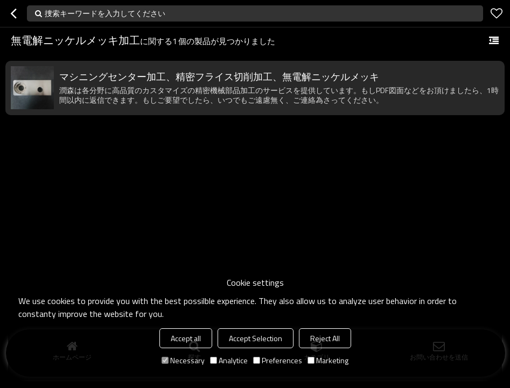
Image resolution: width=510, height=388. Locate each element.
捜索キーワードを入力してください (105, 13)
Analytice (229, 360)
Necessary (183, 360)
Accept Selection (255, 338)
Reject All (325, 338)
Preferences (277, 360)
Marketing (328, 360)
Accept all (186, 338)
